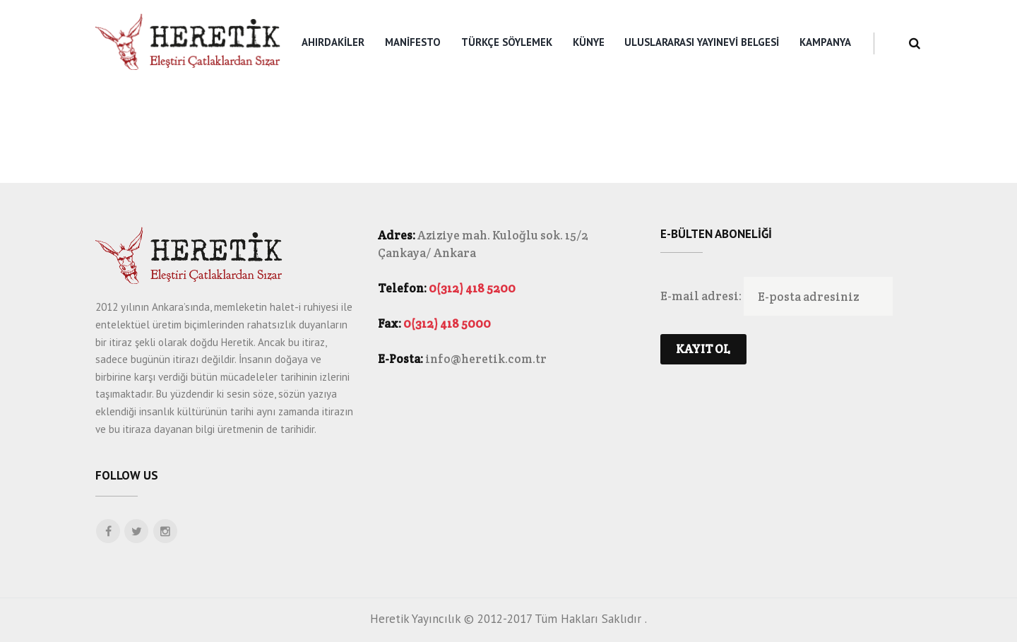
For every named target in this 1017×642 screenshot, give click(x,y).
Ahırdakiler (333, 42)
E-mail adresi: (702, 296)
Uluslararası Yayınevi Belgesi (701, 42)
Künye (589, 42)
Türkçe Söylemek (506, 42)
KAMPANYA (825, 42)
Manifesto (413, 42)
